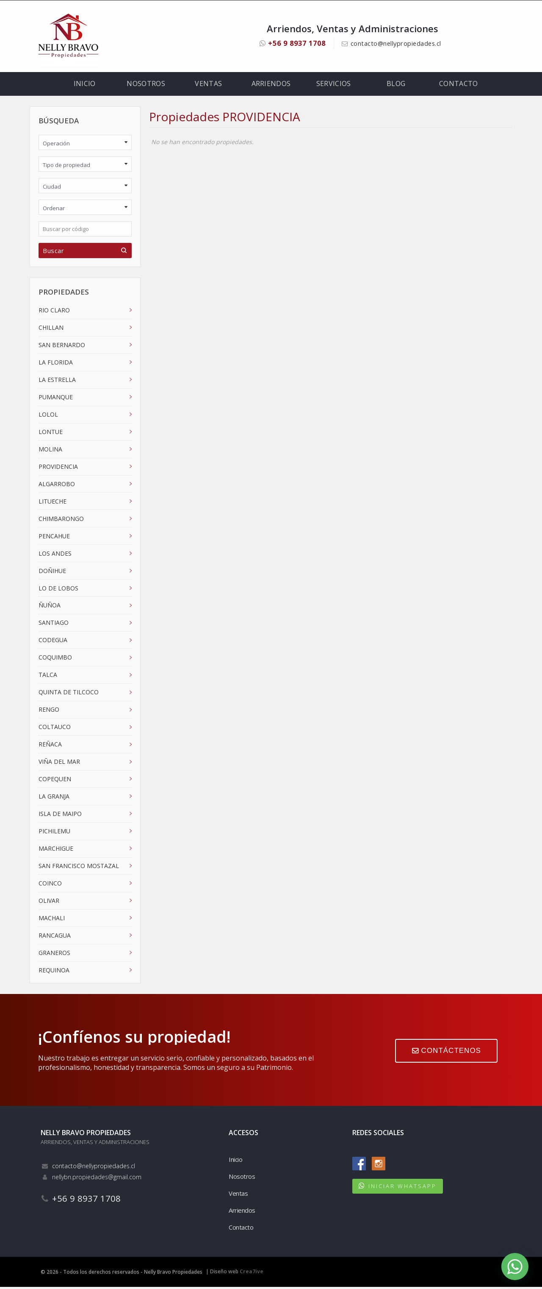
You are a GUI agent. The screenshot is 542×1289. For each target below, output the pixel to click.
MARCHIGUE (56, 850)
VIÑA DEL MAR (59, 763)
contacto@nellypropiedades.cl (398, 43)
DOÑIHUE (52, 572)
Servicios (333, 84)
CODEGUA (53, 642)
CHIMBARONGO (61, 520)
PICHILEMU (54, 833)
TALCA (48, 677)
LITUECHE (52, 503)
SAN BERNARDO (62, 346)
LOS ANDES (55, 555)
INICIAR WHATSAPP (402, 1188)
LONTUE (51, 433)
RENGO (49, 711)
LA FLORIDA (56, 364)
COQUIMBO (55, 659)
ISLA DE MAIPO (60, 815)
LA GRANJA (54, 798)
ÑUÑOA (50, 607)
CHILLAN (51, 329)
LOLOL (48, 416)
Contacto (458, 84)
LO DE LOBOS (58, 590)
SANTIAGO (54, 625)
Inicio (85, 84)
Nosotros (146, 84)
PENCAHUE (54, 538)
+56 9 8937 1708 (288, 43)
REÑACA (50, 746)
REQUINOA (54, 972)
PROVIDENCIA (58, 468)
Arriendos (271, 84)
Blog (396, 84)
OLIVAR (49, 902)
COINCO (50, 885)
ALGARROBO (57, 486)
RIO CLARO (54, 312)
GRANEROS (54, 954)
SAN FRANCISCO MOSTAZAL (79, 867)
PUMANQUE (56, 399)
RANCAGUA (55, 937)
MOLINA (50, 451)
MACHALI (52, 920)
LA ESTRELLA (57, 381)
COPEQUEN (55, 781)
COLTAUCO (55, 728)
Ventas (208, 84)
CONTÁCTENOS (445, 1054)
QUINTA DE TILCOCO (69, 694)
